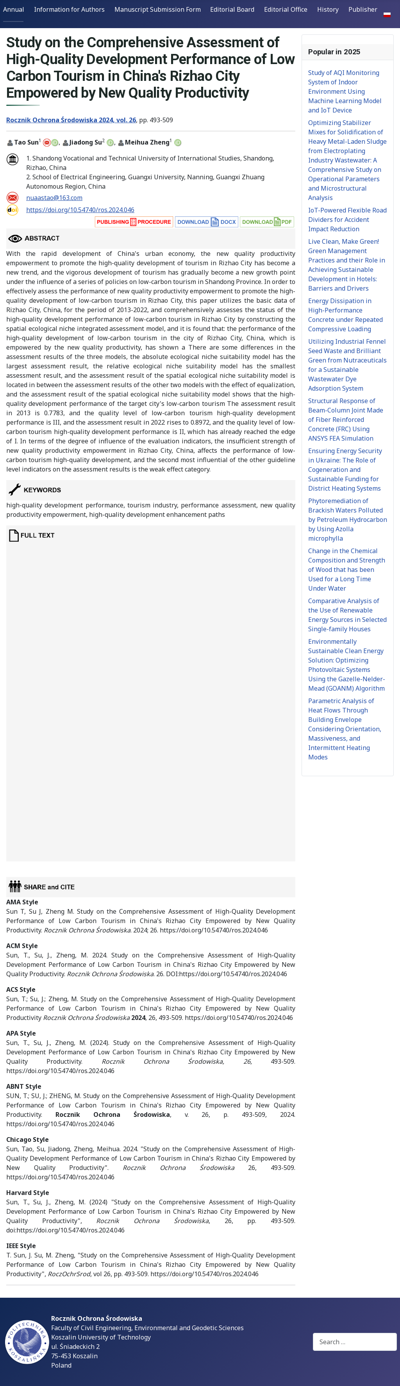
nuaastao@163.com (54, 197)
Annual (13, 9)
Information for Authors (69, 9)
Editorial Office (285, 9)
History (328, 9)
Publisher (362, 9)
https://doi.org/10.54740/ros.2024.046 (80, 209)
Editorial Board (232, 9)
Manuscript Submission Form (157, 9)
